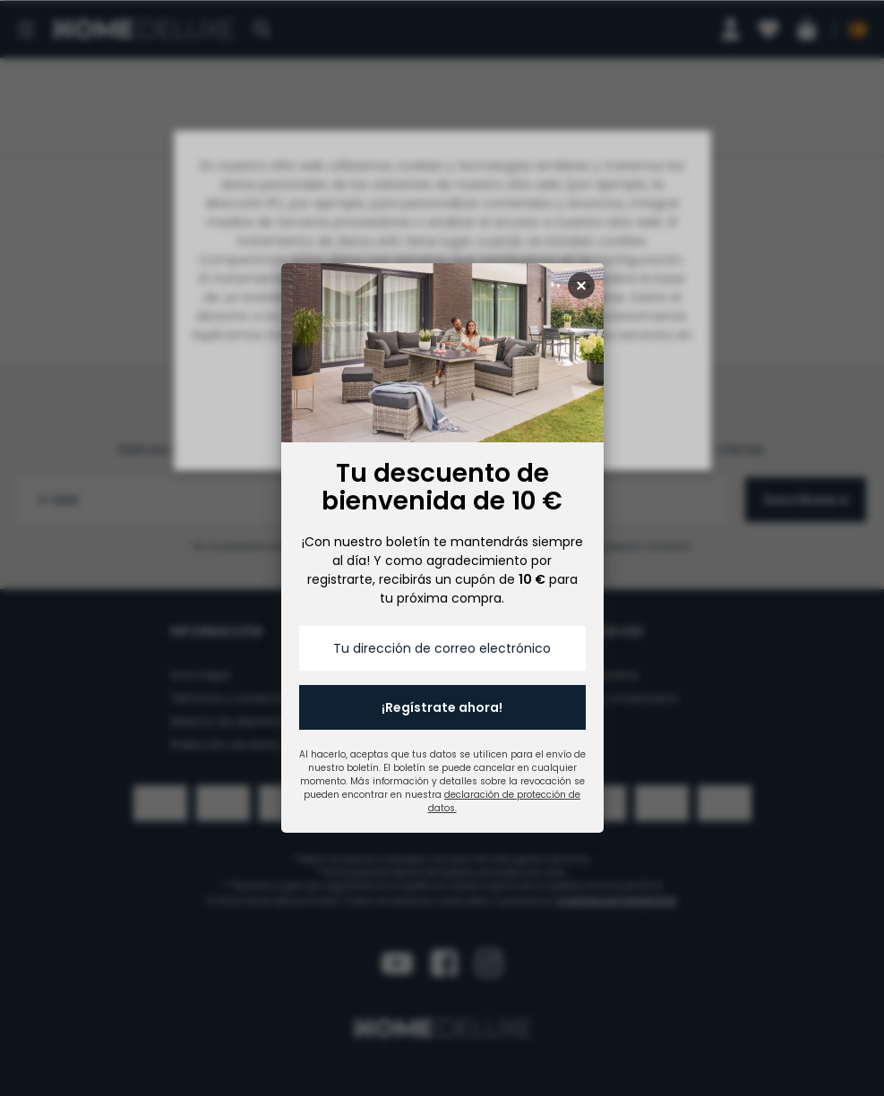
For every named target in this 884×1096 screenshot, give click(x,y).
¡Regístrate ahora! (442, 707)
